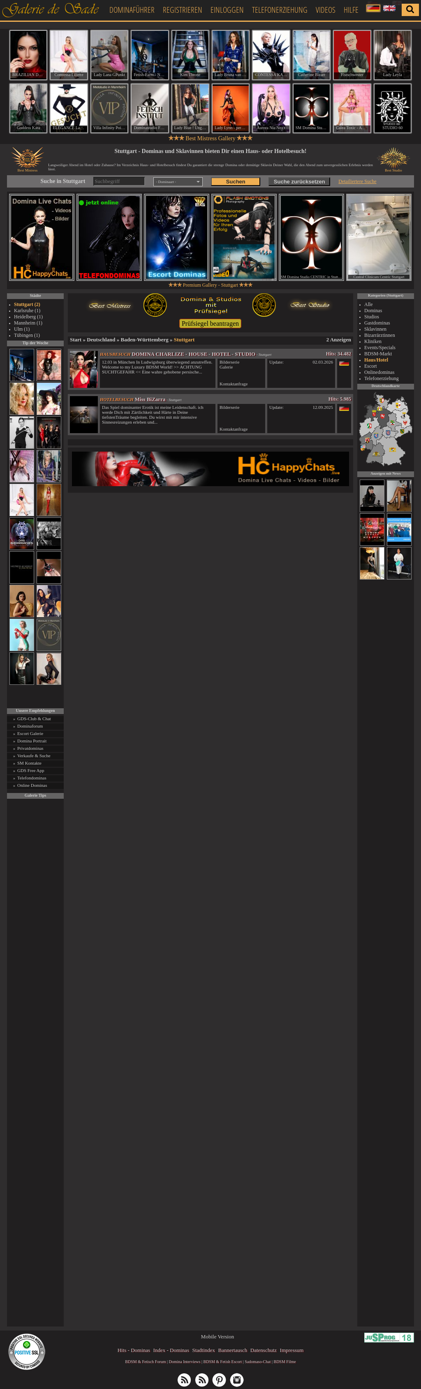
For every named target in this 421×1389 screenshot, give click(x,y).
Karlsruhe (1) (27, 310)
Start (75, 339)
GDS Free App (30, 770)
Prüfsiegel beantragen (210, 323)
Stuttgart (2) (27, 304)
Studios (371, 317)
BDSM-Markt (378, 354)
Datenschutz (263, 1350)
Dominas (373, 310)
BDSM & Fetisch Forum (145, 1361)
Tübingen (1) (27, 335)
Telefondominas (31, 777)
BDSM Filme (284, 1361)
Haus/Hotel (376, 360)
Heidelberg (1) (28, 317)
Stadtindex (203, 1350)
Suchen (235, 182)
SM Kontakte (29, 763)
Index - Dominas (171, 1350)
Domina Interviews (185, 1361)
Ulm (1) (22, 329)
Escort (370, 366)
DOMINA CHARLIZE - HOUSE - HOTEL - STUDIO (193, 354)
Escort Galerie (30, 733)
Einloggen (227, 9)
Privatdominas (30, 748)
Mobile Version (217, 1336)
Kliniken (373, 341)
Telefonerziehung (280, 9)
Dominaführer (132, 9)
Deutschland (101, 339)
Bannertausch (233, 1350)
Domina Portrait (31, 740)
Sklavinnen (375, 329)
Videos (325, 9)
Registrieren (182, 9)
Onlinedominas (379, 372)
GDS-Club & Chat (34, 718)
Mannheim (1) (28, 323)
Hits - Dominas (134, 1350)
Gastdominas (377, 323)
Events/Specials (380, 347)
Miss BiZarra (150, 399)
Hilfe (351, 9)
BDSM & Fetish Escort (222, 1361)
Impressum (292, 1350)
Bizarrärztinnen (379, 335)
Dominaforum (30, 725)
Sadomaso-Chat (258, 1361)
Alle (368, 304)
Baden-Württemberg (145, 339)
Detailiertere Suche (357, 181)
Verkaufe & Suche (34, 755)
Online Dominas (32, 785)
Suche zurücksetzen (299, 182)
